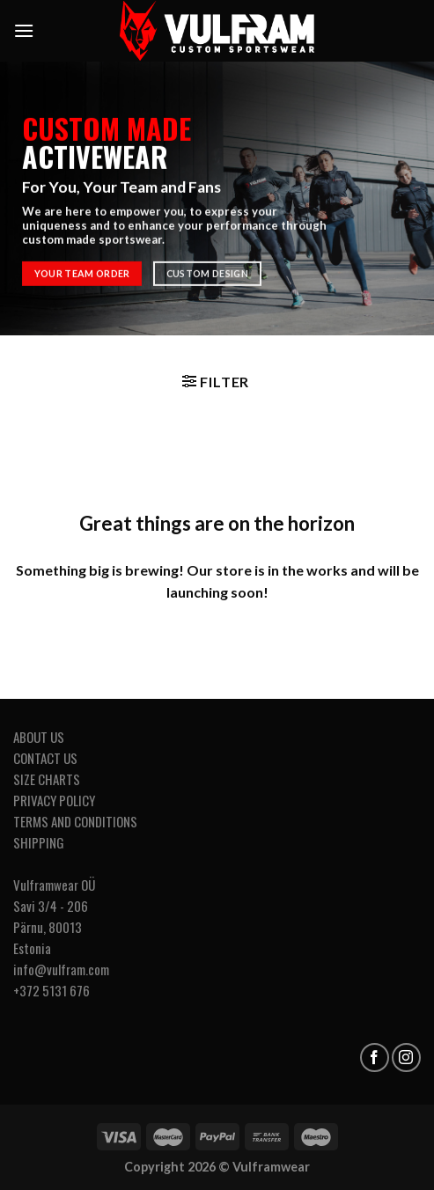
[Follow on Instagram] (406, 1057)
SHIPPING (38, 842)
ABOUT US (38, 736)
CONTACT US (45, 758)
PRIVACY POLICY (54, 800)
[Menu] (23, 30)
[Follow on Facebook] (374, 1057)
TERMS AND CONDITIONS (75, 821)
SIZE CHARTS (46, 779)
